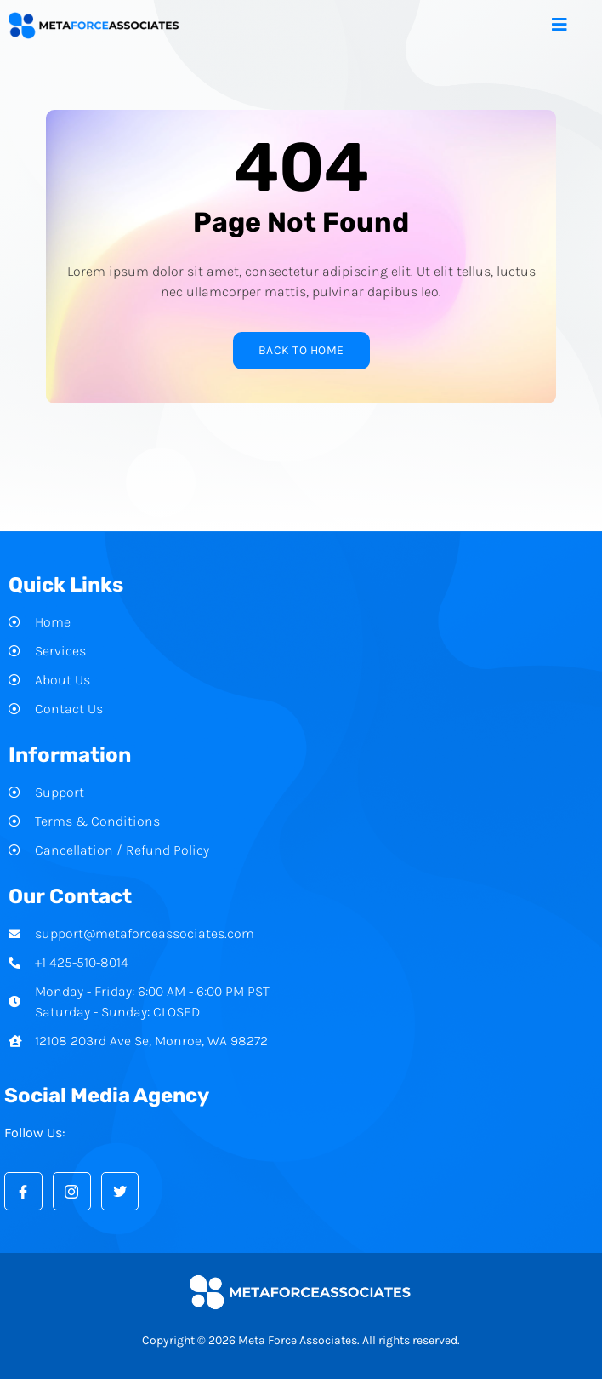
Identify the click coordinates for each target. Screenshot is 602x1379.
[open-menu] (572, 26)
